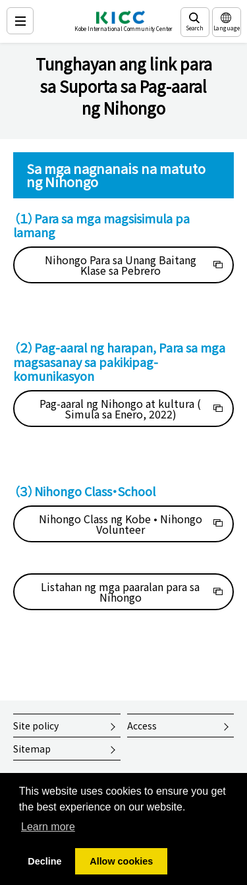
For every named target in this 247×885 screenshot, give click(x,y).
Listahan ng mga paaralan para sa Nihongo (120, 592)
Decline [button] (44, 861)
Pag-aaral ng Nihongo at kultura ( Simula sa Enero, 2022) (120, 408)
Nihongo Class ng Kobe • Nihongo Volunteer (120, 524)
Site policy (36, 725)
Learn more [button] (48, 826)
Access (142, 725)
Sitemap (32, 748)
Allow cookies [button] (121, 861)
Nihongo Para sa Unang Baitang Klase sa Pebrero (120, 265)
